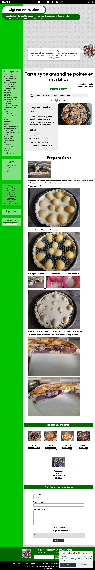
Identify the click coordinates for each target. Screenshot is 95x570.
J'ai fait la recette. (59, 527)
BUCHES (6, 151)
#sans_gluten (11, 200)
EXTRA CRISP (8, 136)
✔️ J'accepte (68, 564)
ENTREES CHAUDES (10, 97)
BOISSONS (7, 93)
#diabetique (11, 194)
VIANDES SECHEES (10, 128)
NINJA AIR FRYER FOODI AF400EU (9, 84)
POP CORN (7, 122)
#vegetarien (8, 203)
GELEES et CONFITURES (7, 102)
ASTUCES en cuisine (10, 91)
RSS (51, 563)
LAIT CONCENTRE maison (9, 108)
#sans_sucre (11, 201)
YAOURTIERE (8, 143)
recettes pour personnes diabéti (9, 146)
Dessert (9, 174)
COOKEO (7, 134)
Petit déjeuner (11, 165)
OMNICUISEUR (9, 141)
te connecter (58, 535)
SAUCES (6, 124)
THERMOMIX (8, 138)
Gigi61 (33, 563)
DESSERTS (7, 95)
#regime (11, 198)
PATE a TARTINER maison (9, 117)
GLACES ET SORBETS (11, 105)
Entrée (9, 170)
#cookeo (11, 192)
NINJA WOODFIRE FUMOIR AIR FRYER (9, 88)
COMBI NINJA (8, 80)
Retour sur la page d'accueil (35, 70)
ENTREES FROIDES (10, 99)
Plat (8, 172)
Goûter (9, 168)
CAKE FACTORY (9, 130)
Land (44, 563)
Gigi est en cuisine (24, 10)
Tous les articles (9, 153)
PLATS (6, 120)
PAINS (6, 112)
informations (8, 149)
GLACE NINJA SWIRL (11, 78)
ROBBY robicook (9, 76)
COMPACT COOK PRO (11, 132)
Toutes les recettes (10, 74)
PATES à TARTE (9, 114)
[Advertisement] (47, 34)
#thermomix (11, 189)
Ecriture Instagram (47, 568)
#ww (16, 203)
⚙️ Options (84, 564)
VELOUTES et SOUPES (11, 126)
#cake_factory (11, 191)
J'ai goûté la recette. (59, 531)
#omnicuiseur (11, 196)
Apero (9, 176)
